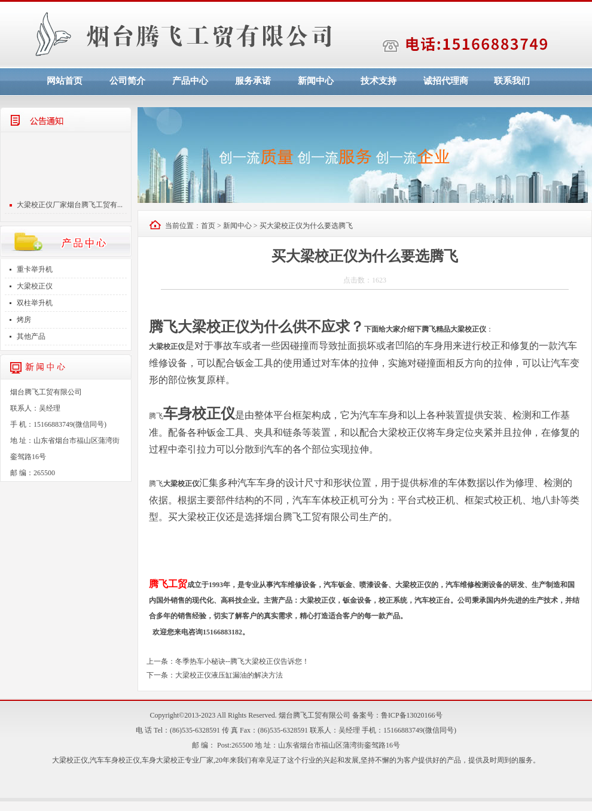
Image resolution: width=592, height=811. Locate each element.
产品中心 (190, 81)
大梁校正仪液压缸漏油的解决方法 (229, 675)
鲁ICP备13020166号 (412, 715)
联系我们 (512, 81)
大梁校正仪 (35, 286)
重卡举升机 (35, 269)
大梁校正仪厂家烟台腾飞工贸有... (70, 206)
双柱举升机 (35, 303)
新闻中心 (316, 81)
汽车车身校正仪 (115, 760)
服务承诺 (253, 81)
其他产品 (31, 336)
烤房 (24, 319)
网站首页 (65, 81)
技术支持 (378, 81)
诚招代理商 (445, 81)
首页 (208, 225)
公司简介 (127, 81)
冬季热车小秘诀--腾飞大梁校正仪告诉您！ (242, 661)
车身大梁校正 (163, 760)
